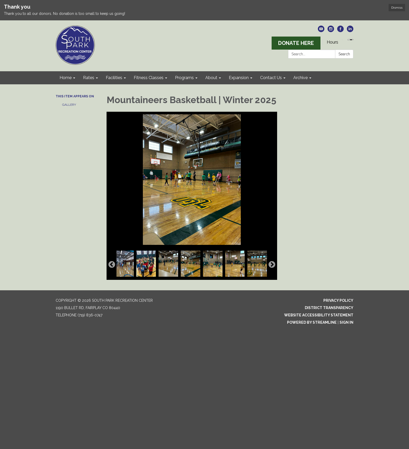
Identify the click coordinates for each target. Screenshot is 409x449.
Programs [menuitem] (184, 77)
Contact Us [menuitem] (271, 77)
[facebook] (340, 30)
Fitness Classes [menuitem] (148, 77)
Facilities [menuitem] (114, 77)
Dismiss (396, 7)
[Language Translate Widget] (350, 39)
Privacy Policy (338, 300)
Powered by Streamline (312, 322)
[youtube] (321, 30)
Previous (112, 265)
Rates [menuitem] (88, 77)
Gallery (69, 105)
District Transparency (329, 308)
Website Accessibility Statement (318, 315)
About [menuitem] (211, 77)
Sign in (346, 322)
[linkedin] (350, 30)
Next (272, 265)
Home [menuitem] (66, 77)
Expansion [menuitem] (239, 77)
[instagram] (331, 30)
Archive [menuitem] (300, 77)
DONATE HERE (296, 43)
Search (344, 54)
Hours (332, 42)
